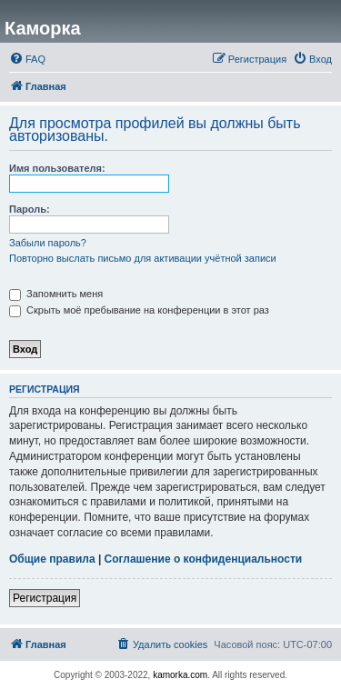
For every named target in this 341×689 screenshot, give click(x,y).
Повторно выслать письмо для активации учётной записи (142, 258)
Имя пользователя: (57, 168)
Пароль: (29, 209)
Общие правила (52, 559)
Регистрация (44, 598)
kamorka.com (180, 675)
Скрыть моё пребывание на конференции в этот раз (139, 310)
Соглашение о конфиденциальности (204, 559)
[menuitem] (27, 59)
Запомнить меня (56, 293)
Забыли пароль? (47, 242)
